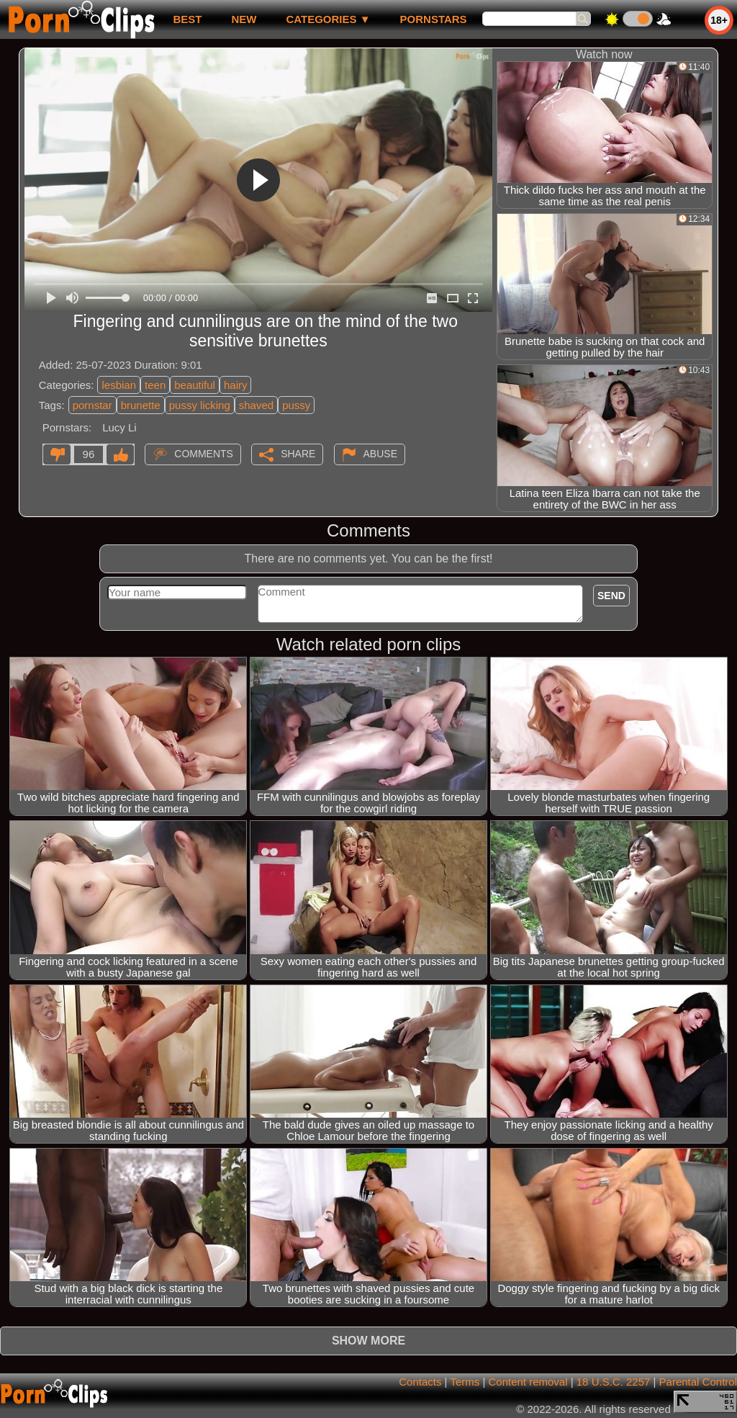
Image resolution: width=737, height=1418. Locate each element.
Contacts (420, 1382)
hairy (236, 385)
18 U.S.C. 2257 (614, 1382)
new (243, 19)
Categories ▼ (328, 19)
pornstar (92, 405)
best (187, 19)
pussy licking (199, 405)
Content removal (527, 1382)
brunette (140, 405)
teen (155, 385)
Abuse (380, 453)
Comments (203, 453)
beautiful (194, 385)
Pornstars (433, 19)
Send (611, 595)
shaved (256, 405)
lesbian (118, 385)
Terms (464, 1382)
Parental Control (698, 1382)
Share (298, 453)
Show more (368, 1340)
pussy (296, 405)
